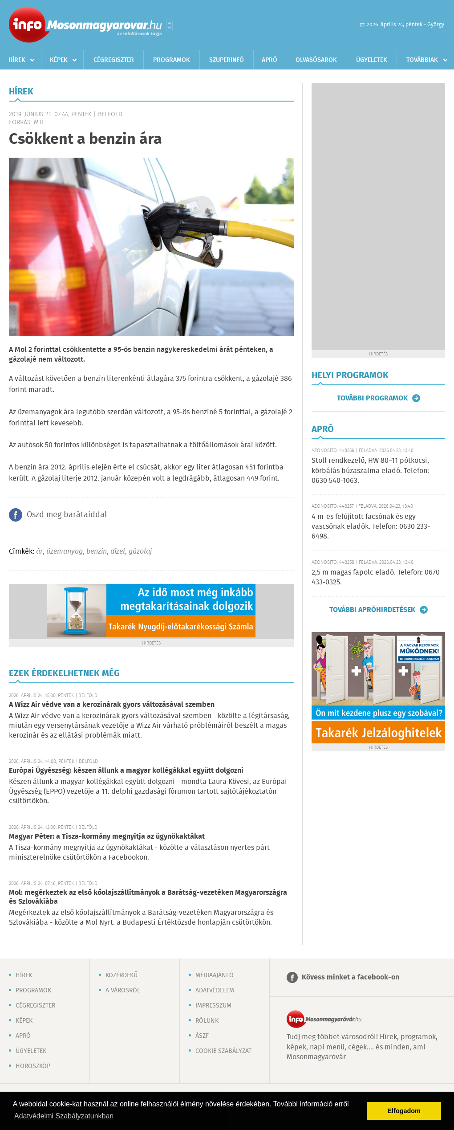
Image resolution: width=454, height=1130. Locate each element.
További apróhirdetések (372, 610)
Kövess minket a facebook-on (350, 977)
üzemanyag (64, 551)
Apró (269, 60)
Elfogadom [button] (404, 1110)
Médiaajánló (214, 975)
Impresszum (213, 1006)
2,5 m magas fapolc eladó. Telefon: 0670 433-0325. (376, 577)
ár (39, 551)
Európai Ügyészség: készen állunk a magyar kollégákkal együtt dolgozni (126, 770)
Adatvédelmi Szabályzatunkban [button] (64, 1116)
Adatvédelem (214, 990)
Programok (171, 60)
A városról (122, 990)
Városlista (169, 25)
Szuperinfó (226, 60)
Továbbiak (422, 60)
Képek (59, 60)
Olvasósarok (316, 60)
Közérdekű (121, 975)
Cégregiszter (113, 60)
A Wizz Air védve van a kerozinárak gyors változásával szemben (112, 704)
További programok (372, 398)
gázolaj (140, 551)
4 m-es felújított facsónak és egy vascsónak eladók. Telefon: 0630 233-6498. (371, 527)
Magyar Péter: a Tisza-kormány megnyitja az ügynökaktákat (107, 836)
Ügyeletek (371, 60)
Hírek (16, 60)
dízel (117, 551)
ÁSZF (202, 1036)
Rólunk (207, 1021)
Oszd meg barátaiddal (67, 515)
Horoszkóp (33, 1066)
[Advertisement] (378, 216)
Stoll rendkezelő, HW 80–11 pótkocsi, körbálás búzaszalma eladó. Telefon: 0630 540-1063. (370, 470)
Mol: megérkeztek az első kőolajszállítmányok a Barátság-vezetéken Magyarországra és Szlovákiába (148, 897)
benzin (96, 551)
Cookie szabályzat (223, 1051)
